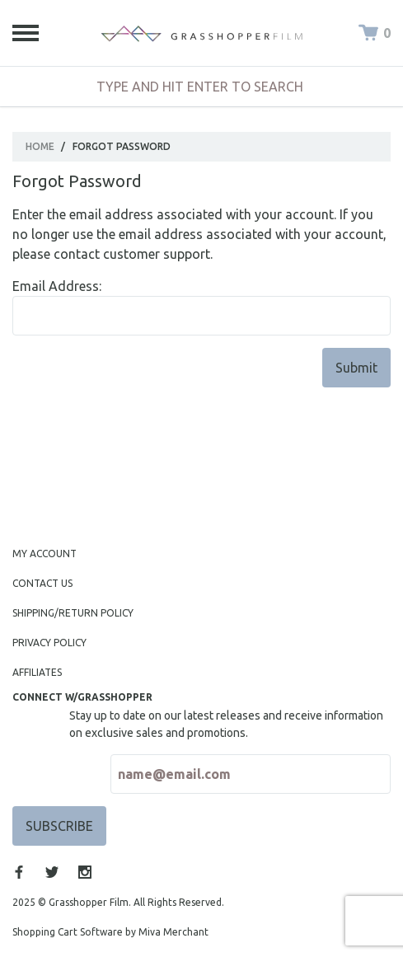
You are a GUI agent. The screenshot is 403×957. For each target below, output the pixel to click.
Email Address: (56, 286)
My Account (44, 553)
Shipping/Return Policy (73, 613)
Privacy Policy (49, 642)
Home (40, 146)
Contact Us (42, 583)
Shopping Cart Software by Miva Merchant (110, 932)
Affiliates (37, 672)
